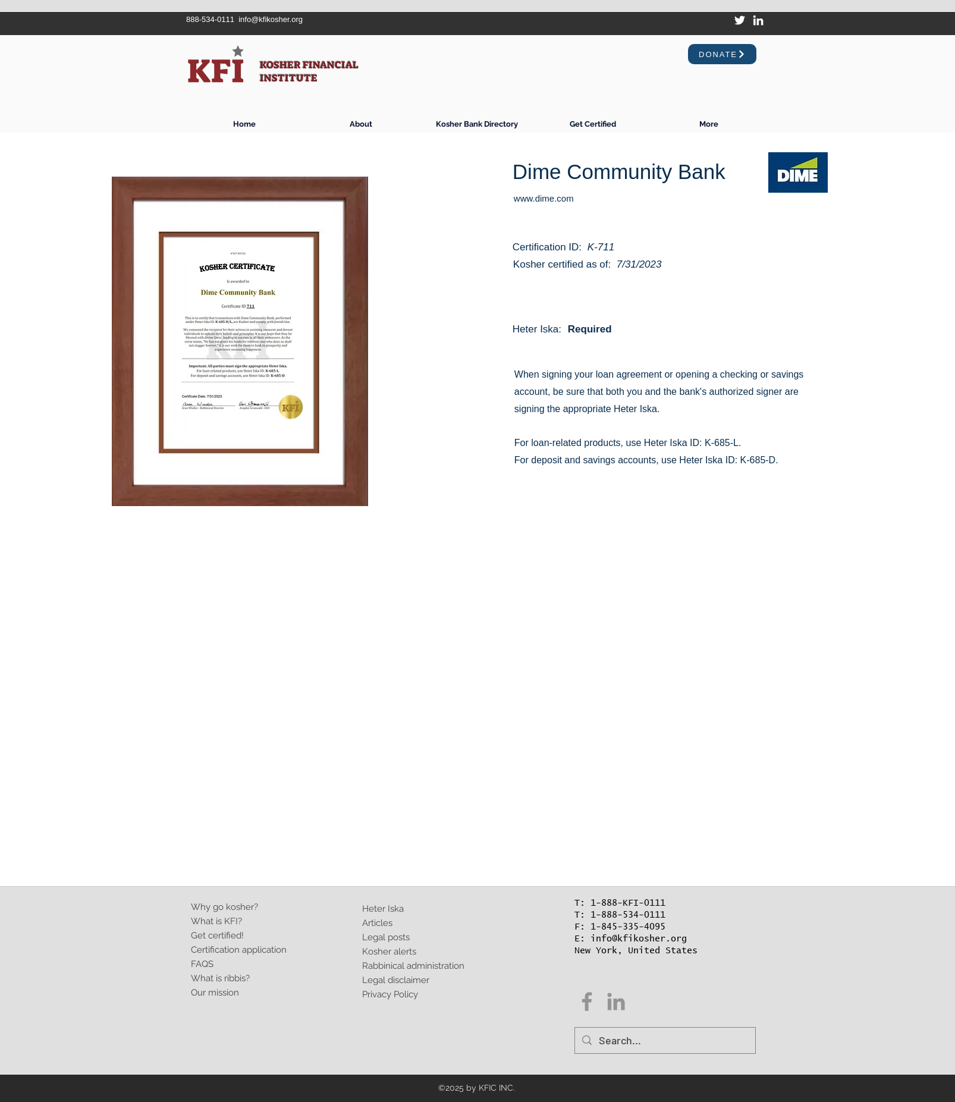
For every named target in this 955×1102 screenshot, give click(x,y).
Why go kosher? (224, 907)
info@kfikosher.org (270, 19)
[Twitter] (740, 20)
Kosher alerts (389, 951)
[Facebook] (586, 1001)
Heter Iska (383, 908)
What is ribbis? (220, 978)
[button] (593, 124)
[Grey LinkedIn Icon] (616, 1001)
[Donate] (722, 54)
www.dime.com (544, 198)
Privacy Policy (390, 994)
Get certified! (217, 935)
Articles (377, 923)
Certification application (239, 949)
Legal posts (386, 937)
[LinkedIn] (758, 20)
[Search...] (664, 1040)
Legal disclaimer (395, 980)
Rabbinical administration (413, 965)
